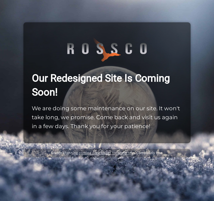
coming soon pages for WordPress (107, 153)
